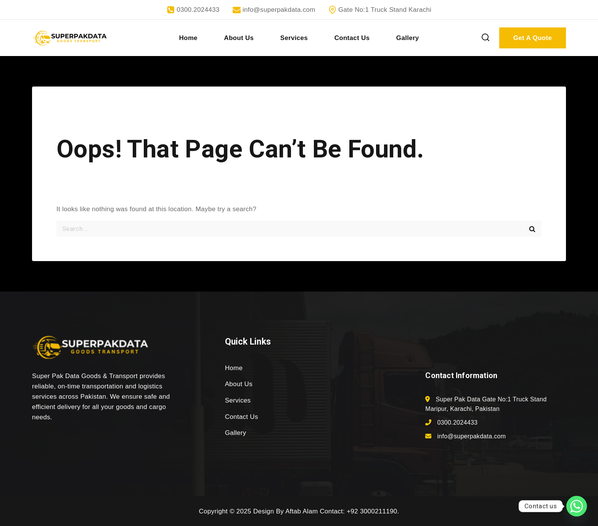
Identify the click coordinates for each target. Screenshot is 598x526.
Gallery (407, 38)
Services (294, 38)
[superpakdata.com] (69, 38)
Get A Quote (532, 38)
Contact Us (352, 38)
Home (188, 38)
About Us (239, 38)
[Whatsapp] (576, 506)
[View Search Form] (486, 38)
